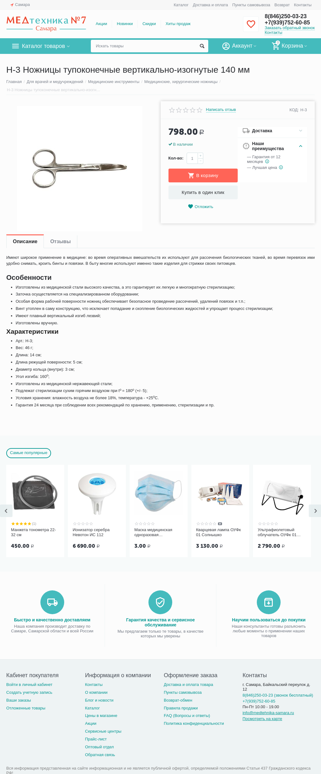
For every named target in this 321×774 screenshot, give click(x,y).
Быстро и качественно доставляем (52, 619)
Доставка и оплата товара (188, 684)
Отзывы (60, 241)
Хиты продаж (178, 23)
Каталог (181, 5)
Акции (101, 23)
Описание (25, 241)
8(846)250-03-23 (286, 16)
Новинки (125, 23)
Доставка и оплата (210, 5)
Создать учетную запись (29, 692)
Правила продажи (181, 708)
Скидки (149, 23)
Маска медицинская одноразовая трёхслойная (153, 532)
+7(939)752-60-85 (287, 22)
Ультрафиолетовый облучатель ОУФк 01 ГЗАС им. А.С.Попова (278, 532)
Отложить (200, 206)
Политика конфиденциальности (194, 723)
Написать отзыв (221, 109)
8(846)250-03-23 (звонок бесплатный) (277, 695)
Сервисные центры (103, 731)
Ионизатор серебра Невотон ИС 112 (91, 532)
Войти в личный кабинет (29, 684)
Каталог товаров (43, 46)
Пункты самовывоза (251, 5)
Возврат (282, 5)
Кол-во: (176, 158)
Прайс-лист (95, 739)
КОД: (294, 109)
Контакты (303, 5)
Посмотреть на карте (262, 718)
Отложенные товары (25, 708)
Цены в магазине (101, 715)
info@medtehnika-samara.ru (268, 712)
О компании (96, 692)
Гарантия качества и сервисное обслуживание (160, 622)
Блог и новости (99, 700)
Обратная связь (100, 754)
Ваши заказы (18, 700)
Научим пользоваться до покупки (269, 619)
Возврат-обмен (178, 700)
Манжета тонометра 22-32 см (33, 532)
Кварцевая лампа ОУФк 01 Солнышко (218, 532)
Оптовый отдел (99, 747)
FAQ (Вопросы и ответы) (187, 715)
